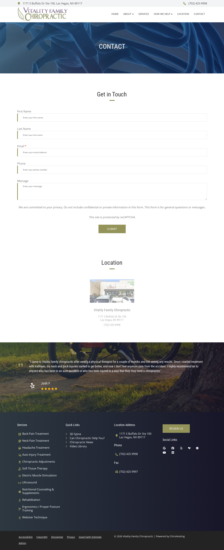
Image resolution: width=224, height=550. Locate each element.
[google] (167, 449)
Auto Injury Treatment (36, 454)
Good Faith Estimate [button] (90, 537)
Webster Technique (34, 517)
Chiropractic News (81, 442)
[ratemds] (200, 449)
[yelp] (184, 449)
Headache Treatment (35, 448)
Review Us (176, 428)
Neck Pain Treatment (35, 441)
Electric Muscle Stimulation (39, 475)
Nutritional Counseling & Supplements (38, 491)
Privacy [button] (71, 537)
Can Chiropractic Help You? (87, 438)
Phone (21, 163)
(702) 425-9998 (195, 3)
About (127, 14)
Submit (112, 229)
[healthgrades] (192, 449)
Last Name (24, 129)
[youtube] (167, 453)
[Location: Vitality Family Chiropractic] (112, 292)
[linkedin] (175, 453)
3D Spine (75, 434)
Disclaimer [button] (57, 537)
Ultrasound (29, 482)
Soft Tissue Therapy (34, 468)
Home (115, 14)
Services (143, 14)
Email (21, 146)
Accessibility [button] (26, 537)
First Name (24, 111)
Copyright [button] (41, 537)
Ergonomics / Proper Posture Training (41, 508)
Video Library (78, 446)
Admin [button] (22, 543)
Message (22, 181)
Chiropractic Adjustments (38, 461)
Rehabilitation (31, 500)
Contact (199, 14)
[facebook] (175, 449)
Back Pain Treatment (35, 434)
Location (183, 14)
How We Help (162, 14)
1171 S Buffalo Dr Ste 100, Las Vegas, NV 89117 (49, 3)
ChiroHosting (177, 536)
